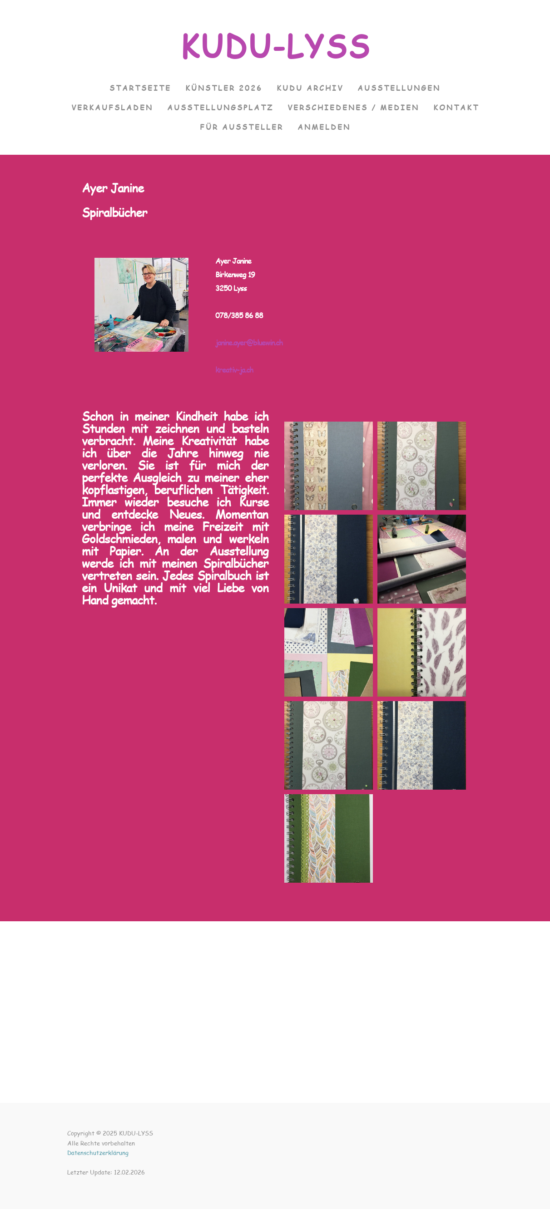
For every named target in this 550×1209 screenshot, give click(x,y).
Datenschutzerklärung (98, 1153)
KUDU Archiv (310, 88)
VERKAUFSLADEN (112, 107)
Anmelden (324, 127)
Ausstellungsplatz (220, 107)
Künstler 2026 (224, 88)
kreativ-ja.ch (234, 369)
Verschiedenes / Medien (353, 107)
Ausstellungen (399, 88)
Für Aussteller (241, 127)
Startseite (140, 88)
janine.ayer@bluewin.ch (248, 342)
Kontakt (456, 107)
